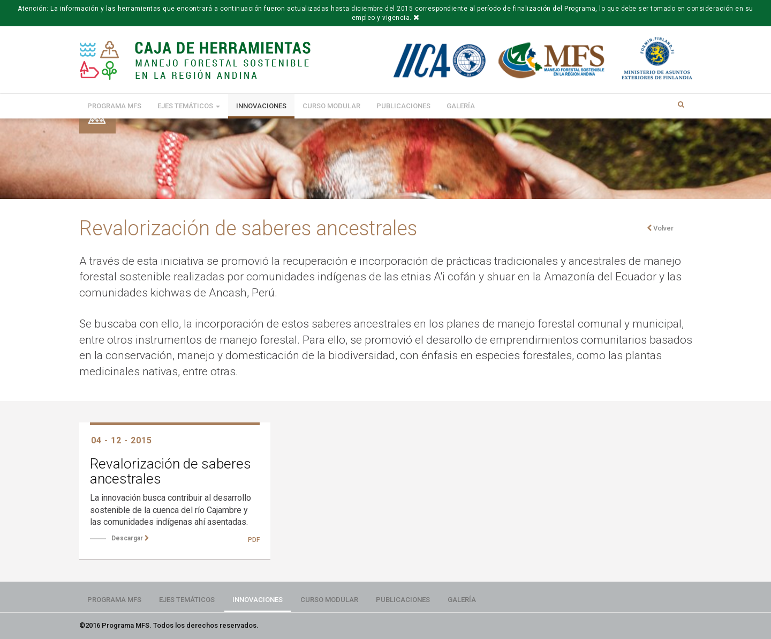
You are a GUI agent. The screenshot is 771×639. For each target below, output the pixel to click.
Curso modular (331, 106)
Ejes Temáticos (188, 106)
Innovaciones (261, 106)
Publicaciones (403, 106)
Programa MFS (114, 106)
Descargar (130, 538)
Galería (461, 106)
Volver (660, 228)
